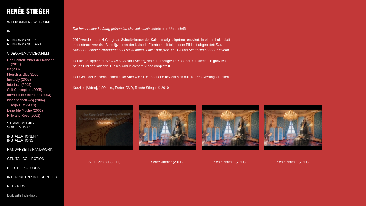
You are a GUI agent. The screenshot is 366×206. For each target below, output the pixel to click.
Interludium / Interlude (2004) (29, 95)
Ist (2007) (14, 69)
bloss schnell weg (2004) (26, 100)
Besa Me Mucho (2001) (25, 110)
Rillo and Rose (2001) (23, 116)
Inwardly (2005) (19, 80)
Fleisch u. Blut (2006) (23, 74)
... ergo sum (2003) (21, 105)
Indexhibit (29, 195)
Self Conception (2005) (24, 90)
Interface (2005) (19, 85)
